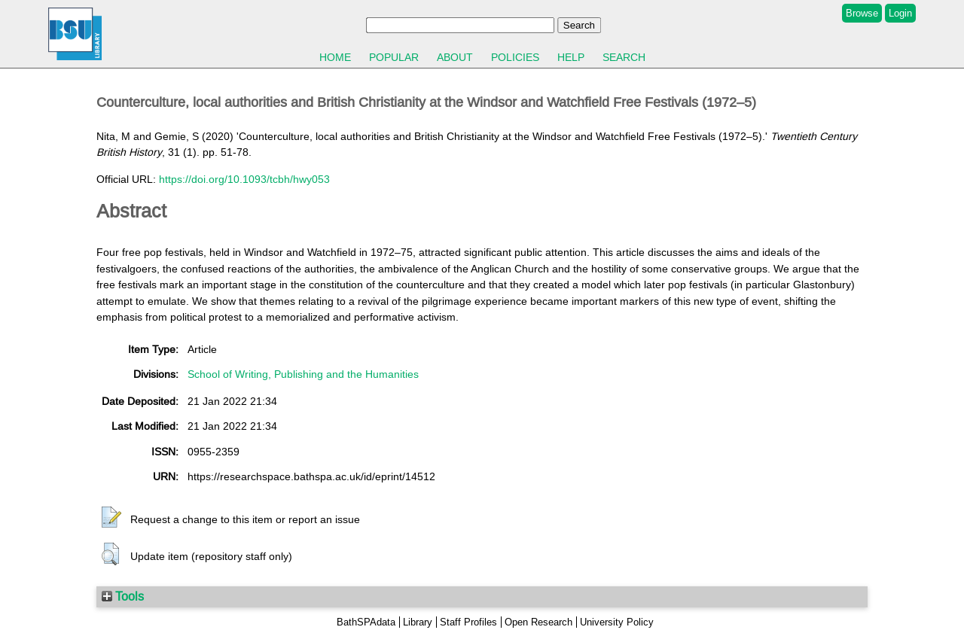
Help (570, 57)
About (455, 57)
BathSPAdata (366, 622)
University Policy (617, 622)
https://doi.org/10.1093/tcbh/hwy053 (244, 179)
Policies (515, 57)
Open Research (538, 622)
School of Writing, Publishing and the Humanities (303, 374)
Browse (862, 13)
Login (900, 13)
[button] (111, 518)
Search (623, 57)
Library (417, 622)
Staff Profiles (468, 622)
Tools (123, 596)
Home (335, 57)
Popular (394, 57)
